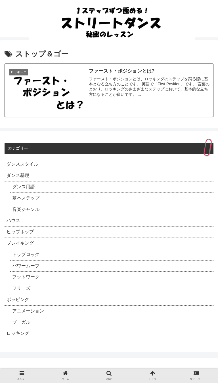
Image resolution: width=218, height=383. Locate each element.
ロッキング (18, 333)
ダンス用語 (23, 186)
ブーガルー (23, 322)
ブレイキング (20, 243)
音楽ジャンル (25, 209)
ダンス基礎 (18, 175)
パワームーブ (25, 265)
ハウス (13, 220)
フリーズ (21, 288)
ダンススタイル (22, 164)
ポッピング (18, 299)
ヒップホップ (20, 231)
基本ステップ (25, 198)
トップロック (25, 254)
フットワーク (25, 276)
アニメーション (28, 310)
